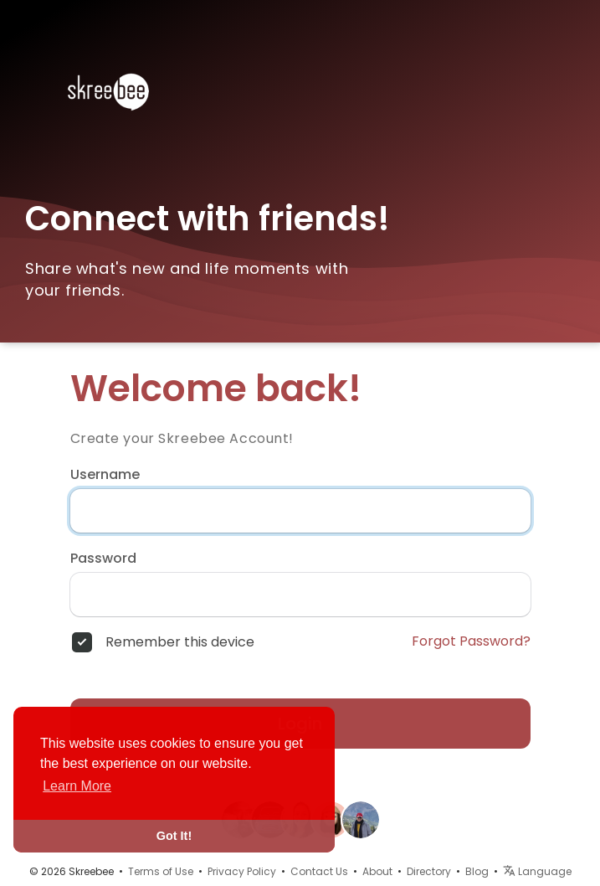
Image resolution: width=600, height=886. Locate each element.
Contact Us (319, 871)
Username (105, 475)
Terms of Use (160, 871)
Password (103, 558)
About (377, 871)
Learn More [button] (77, 786)
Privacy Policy (242, 871)
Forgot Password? (471, 641)
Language (537, 871)
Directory (429, 871)
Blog (477, 871)
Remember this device (179, 642)
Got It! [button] (174, 835)
